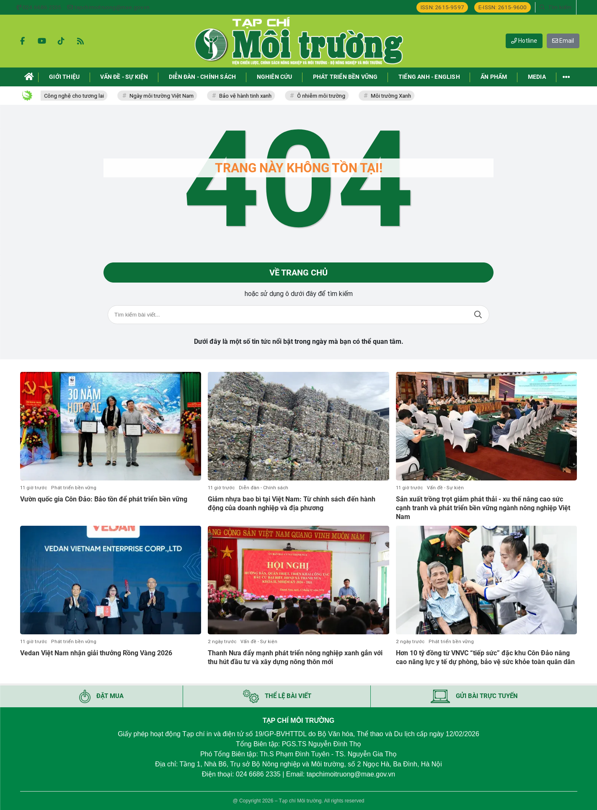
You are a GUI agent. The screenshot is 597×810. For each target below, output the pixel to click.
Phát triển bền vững (73, 488)
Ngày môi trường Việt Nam (166, 96)
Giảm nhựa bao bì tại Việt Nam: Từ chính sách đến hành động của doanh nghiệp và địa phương (291, 503)
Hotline (524, 40)
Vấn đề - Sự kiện (445, 488)
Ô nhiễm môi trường (326, 96)
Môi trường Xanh (395, 96)
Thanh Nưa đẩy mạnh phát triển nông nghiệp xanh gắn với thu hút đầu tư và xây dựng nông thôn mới (295, 657)
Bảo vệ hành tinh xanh (250, 96)
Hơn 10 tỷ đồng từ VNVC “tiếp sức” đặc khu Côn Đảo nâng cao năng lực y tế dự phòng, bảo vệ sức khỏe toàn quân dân (485, 657)
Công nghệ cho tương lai (79, 96)
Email (563, 40)
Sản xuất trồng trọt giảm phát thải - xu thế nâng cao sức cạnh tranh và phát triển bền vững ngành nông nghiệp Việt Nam (483, 508)
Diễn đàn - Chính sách (263, 488)
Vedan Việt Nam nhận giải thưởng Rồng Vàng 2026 (96, 653)
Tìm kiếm (478, 314)
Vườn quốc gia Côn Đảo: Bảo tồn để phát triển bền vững (103, 499)
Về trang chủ (298, 272)
